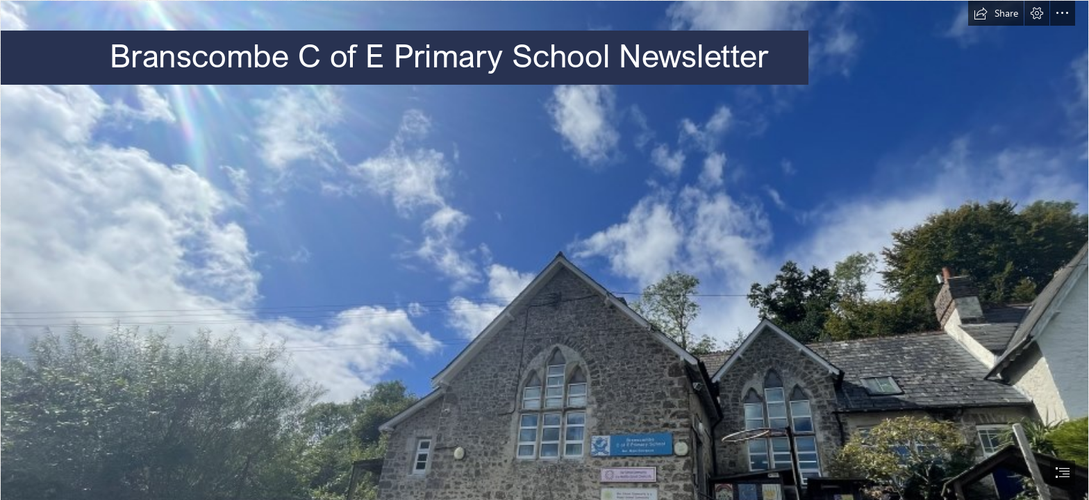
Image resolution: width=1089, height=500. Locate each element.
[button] (996, 13)
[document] (544, 250)
